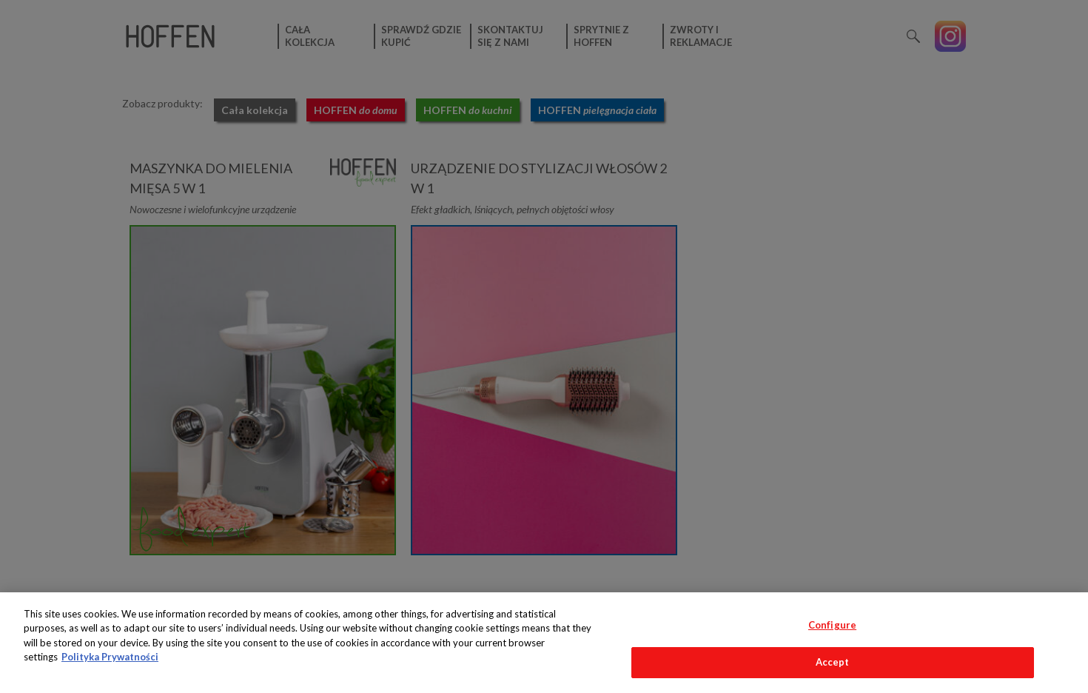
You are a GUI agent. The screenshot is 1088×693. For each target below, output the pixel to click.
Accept (833, 662)
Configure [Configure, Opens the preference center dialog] (832, 625)
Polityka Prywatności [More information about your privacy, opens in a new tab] (109, 657)
